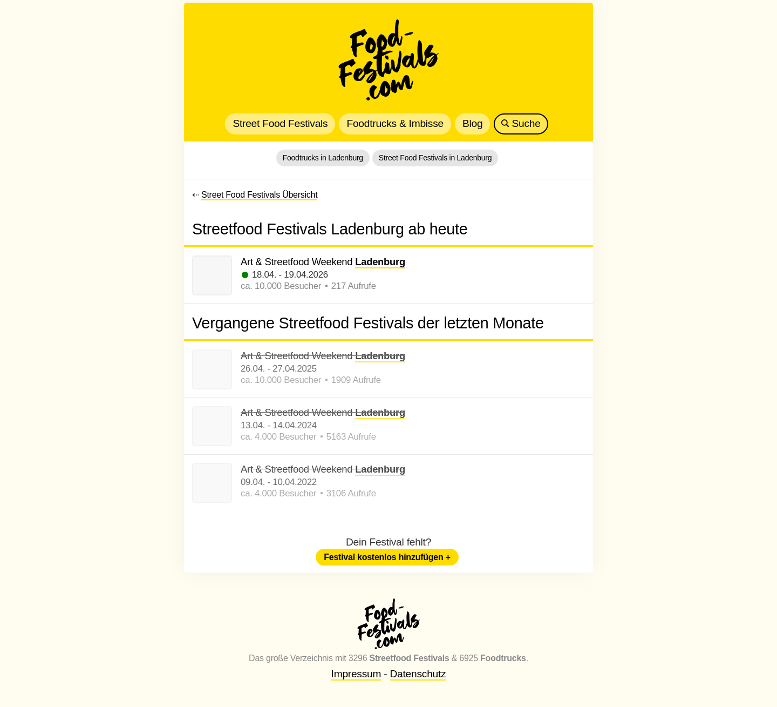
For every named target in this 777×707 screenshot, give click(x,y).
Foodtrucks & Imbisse (394, 123)
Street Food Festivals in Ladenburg (435, 157)
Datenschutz (418, 673)
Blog (472, 123)
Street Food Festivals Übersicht (259, 194)
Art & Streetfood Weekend (323, 262)
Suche (520, 123)
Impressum (356, 673)
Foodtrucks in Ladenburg (323, 157)
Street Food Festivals (280, 123)
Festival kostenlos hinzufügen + (387, 557)
